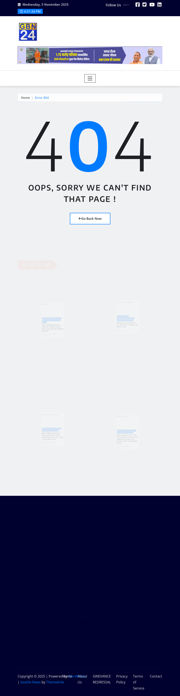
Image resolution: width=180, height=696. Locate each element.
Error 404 (42, 98)
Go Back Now (90, 218)
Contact (156, 676)
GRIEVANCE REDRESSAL (102, 679)
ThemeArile (55, 682)
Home (25, 98)
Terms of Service (138, 682)
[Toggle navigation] (90, 78)
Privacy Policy (122, 679)
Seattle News (30, 682)
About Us (82, 679)
